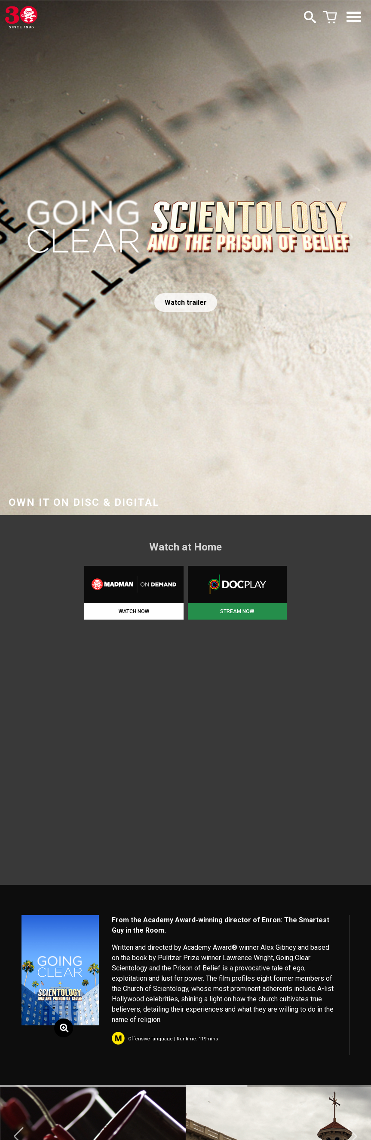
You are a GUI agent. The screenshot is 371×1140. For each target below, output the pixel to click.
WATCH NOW (134, 611)
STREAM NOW (237, 611)
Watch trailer (186, 302)
